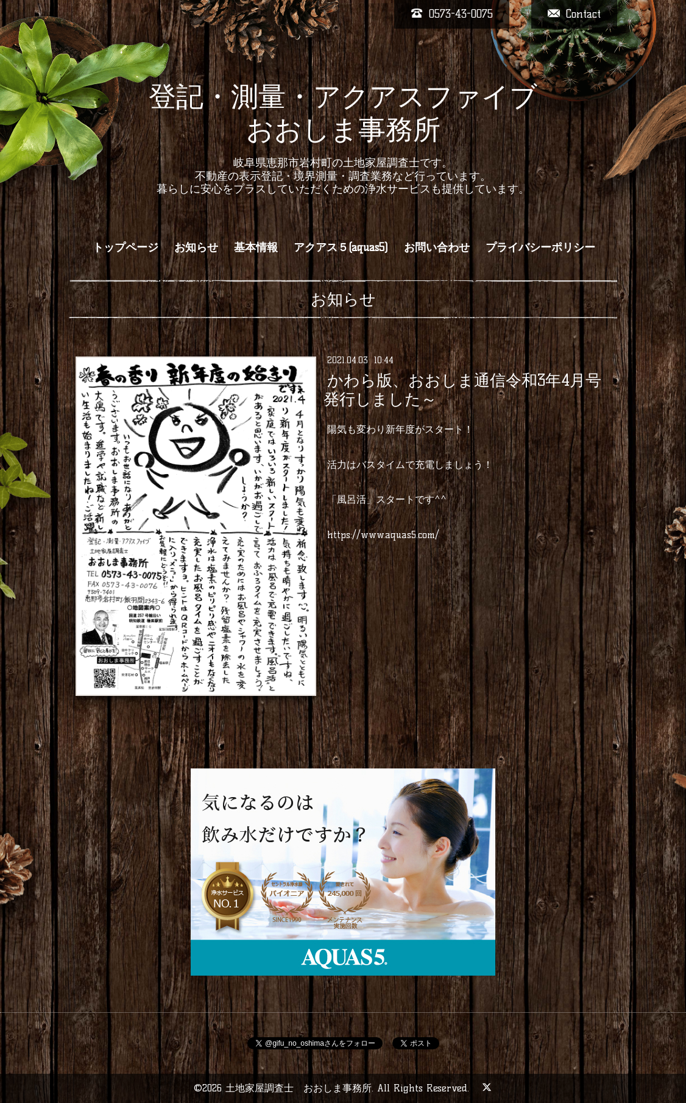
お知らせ (196, 247)
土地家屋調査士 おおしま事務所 (298, 1088)
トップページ (125, 247)
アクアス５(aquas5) (341, 247)
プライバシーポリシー (540, 247)
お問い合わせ (437, 247)
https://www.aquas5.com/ (383, 535)
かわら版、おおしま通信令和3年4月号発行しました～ (462, 390)
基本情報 (256, 247)
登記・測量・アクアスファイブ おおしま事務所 (343, 113)
